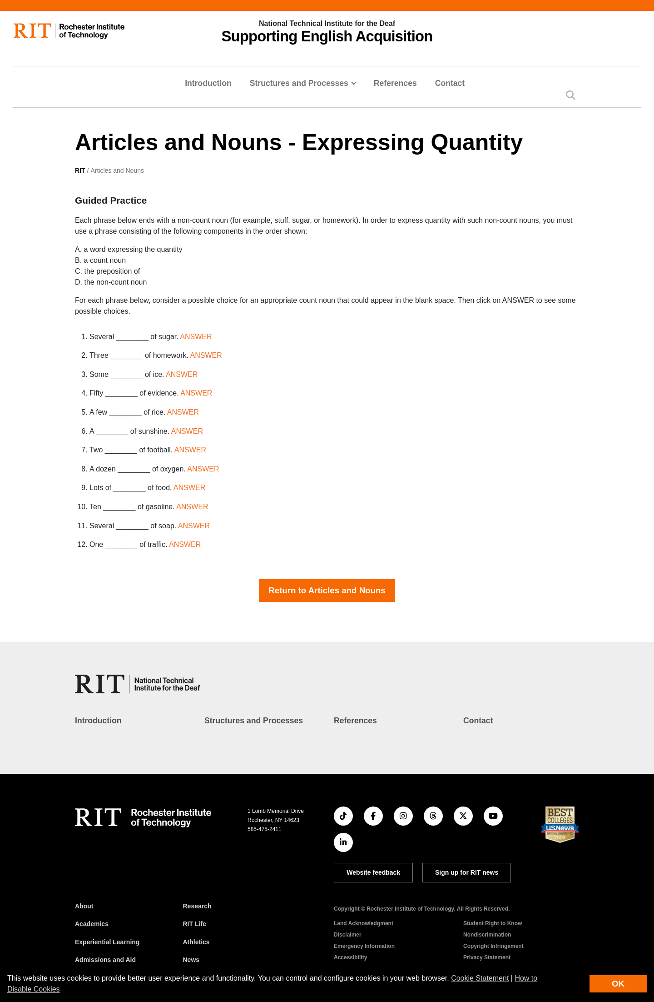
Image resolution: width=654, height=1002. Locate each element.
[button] (570, 95)
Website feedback (373, 872)
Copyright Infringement (493, 946)
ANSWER (196, 337)
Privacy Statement (486, 957)
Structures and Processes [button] (299, 83)
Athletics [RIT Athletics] (196, 942)
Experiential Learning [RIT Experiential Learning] (107, 942)
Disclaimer (348, 935)
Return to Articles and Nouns (326, 590)
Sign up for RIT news (466, 872)
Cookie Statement (480, 978)
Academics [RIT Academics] (92, 923)
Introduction (208, 83)
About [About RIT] (84, 906)
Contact (450, 83)
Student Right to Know (492, 923)
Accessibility (350, 957)
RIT (80, 170)
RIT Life (194, 923)
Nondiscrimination (487, 935)
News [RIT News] (191, 959)
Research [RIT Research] (197, 906)
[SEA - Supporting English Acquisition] (137, 684)
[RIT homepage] (69, 31)
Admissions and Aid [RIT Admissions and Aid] (105, 959)
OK (618, 983)
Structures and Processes (253, 720)
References (395, 83)
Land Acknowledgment (363, 923)
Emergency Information (364, 946)
